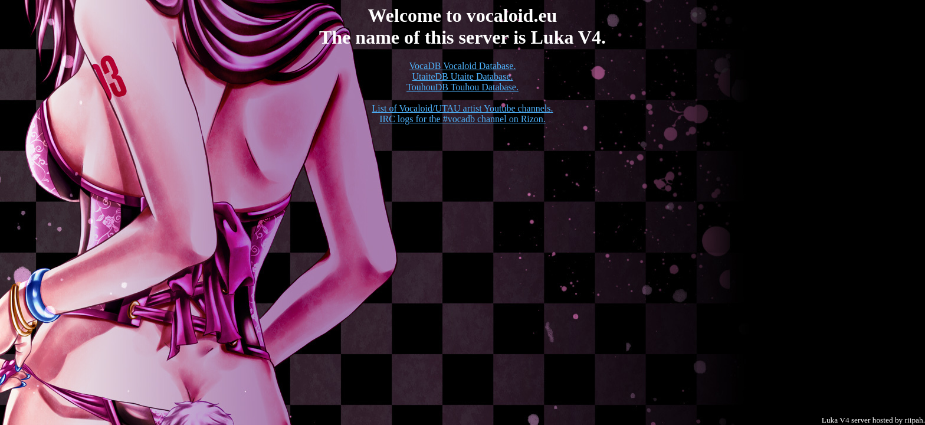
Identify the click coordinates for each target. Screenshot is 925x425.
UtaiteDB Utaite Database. (462, 76)
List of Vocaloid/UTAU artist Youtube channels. (462, 108)
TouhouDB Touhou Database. (462, 87)
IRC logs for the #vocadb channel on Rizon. (462, 119)
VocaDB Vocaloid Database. (462, 66)
